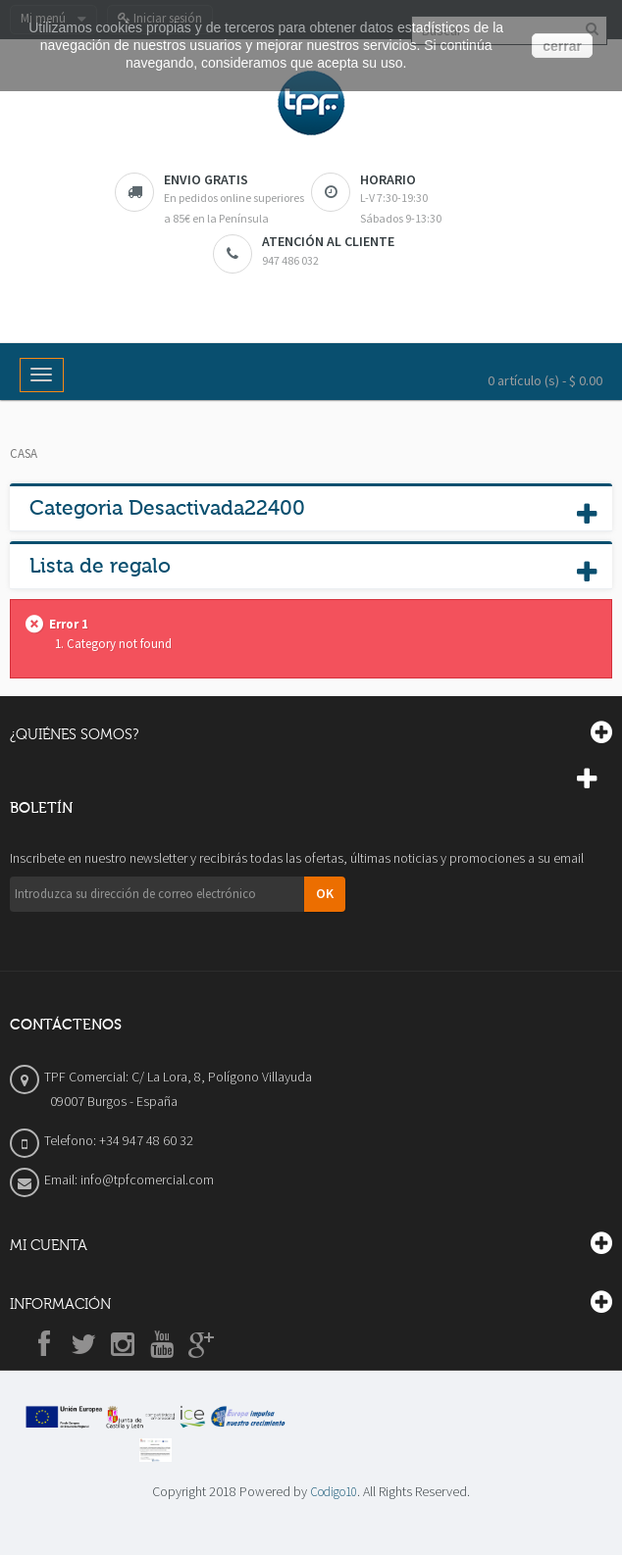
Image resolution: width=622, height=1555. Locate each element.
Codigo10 (333, 1491)
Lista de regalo (100, 565)
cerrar (562, 46)
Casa (23, 453)
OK (325, 893)
